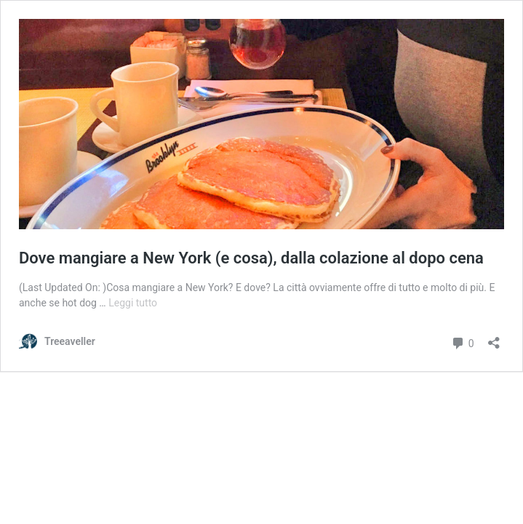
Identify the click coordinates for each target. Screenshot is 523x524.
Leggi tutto (132, 303)
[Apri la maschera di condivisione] (494, 338)
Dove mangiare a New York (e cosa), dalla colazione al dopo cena (251, 258)
